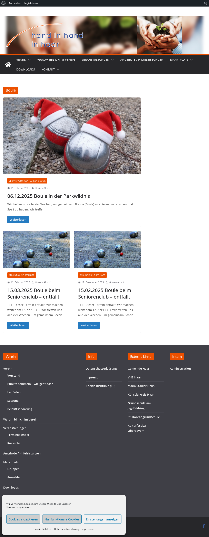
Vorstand (13, 375)
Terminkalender (18, 435)
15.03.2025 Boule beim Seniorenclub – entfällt (33, 293)
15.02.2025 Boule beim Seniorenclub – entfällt (104, 293)
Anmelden (14, 477)
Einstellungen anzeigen (102, 519)
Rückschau (14, 443)
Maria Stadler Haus (141, 386)
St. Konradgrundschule (144, 417)
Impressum (87, 529)
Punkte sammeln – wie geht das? (30, 384)
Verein (21, 60)
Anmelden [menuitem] (15, 3)
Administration (180, 368)
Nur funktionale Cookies (61, 519)
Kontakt (48, 69)
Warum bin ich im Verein (56, 60)
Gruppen (13, 469)
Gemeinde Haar (138, 368)
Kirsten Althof (42, 188)
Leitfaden (14, 392)
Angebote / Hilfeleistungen (141, 60)
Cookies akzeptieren (23, 519)
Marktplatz (179, 60)
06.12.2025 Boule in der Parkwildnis (48, 195)
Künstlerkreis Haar (141, 394)
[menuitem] (3, 3)
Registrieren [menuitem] (31, 3)
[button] (28, 60)
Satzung (13, 401)
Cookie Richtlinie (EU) (100, 386)
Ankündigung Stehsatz (21, 275)
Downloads (25, 69)
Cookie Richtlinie (42, 529)
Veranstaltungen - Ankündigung (27, 180)
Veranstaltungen (95, 60)
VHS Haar (134, 377)
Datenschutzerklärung (66, 529)
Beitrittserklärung (19, 409)
